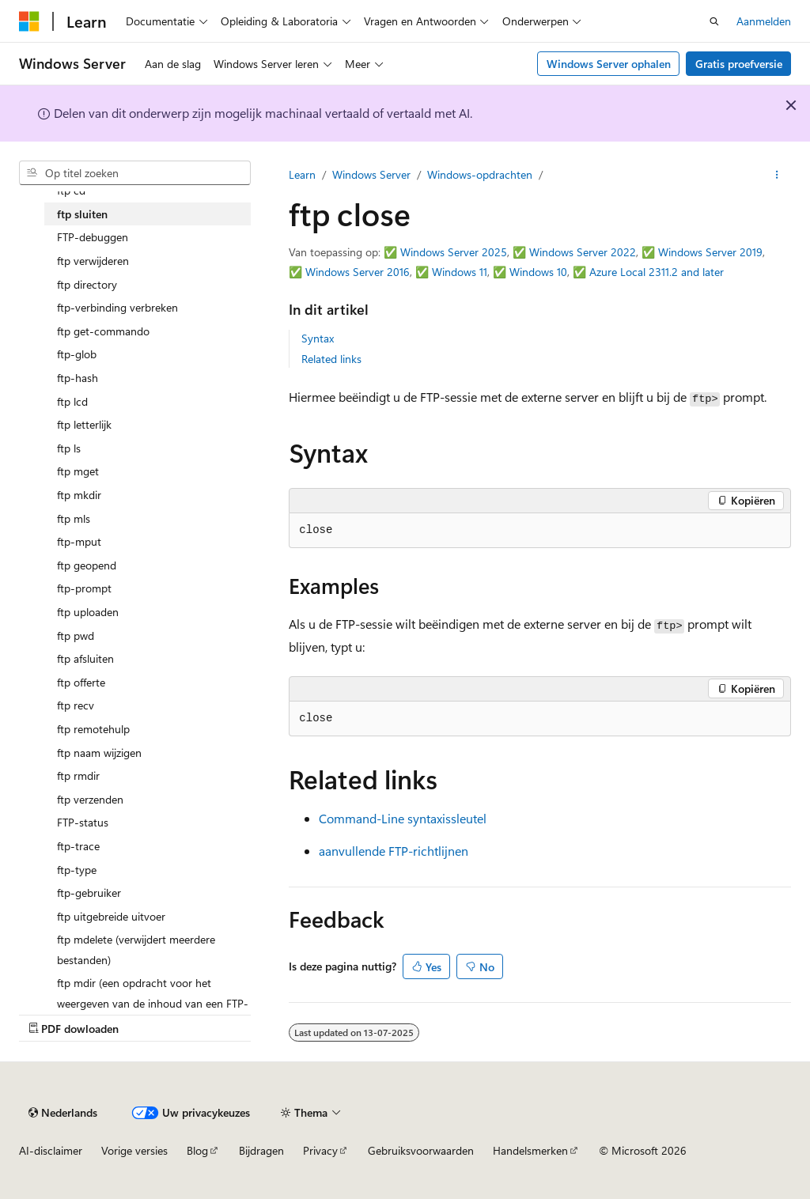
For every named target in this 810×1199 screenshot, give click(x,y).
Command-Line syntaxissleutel (402, 818)
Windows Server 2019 (710, 251)
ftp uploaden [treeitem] (88, 611)
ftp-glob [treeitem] (77, 353)
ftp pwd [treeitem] (75, 635)
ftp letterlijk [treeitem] (84, 424)
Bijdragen (261, 1150)
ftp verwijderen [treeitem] (93, 260)
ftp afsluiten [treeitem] (85, 658)
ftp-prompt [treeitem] (84, 588)
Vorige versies (134, 1150)
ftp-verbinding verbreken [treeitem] (117, 307)
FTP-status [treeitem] (82, 822)
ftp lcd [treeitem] (72, 401)
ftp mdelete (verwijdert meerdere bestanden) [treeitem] (136, 949)
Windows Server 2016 (357, 271)
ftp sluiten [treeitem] (82, 213)
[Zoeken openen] (714, 21)
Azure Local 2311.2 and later (656, 271)
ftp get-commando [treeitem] (103, 331)
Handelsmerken (530, 1150)
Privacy (320, 1150)
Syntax (317, 338)
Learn (302, 174)
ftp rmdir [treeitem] (78, 775)
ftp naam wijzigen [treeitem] (99, 752)
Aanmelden (763, 20)
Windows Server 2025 (453, 251)
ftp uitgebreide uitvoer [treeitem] (111, 916)
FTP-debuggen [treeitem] (92, 236)
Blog (197, 1150)
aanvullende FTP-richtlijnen (393, 850)
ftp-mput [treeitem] (79, 541)
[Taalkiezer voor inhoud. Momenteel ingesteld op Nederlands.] (63, 1112)
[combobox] (135, 173)
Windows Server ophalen (609, 63)
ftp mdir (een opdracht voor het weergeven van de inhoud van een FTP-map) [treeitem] (152, 1003)
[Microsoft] (29, 21)
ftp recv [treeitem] (75, 705)
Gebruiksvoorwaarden (421, 1150)
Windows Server (371, 174)
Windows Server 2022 (582, 251)
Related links (331, 358)
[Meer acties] (777, 174)
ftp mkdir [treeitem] (79, 494)
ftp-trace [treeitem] (78, 845)
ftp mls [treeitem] (73, 518)
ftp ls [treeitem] (69, 448)
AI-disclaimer (50, 1150)
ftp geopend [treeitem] (86, 565)
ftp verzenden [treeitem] (90, 799)
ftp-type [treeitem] (77, 869)
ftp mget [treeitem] (78, 470)
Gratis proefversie (738, 63)
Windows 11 (459, 271)
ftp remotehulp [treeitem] (93, 728)
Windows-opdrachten (479, 174)
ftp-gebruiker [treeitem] (89, 892)
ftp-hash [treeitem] (77, 377)
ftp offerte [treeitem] (81, 682)
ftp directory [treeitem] (87, 284)
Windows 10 (538, 271)
